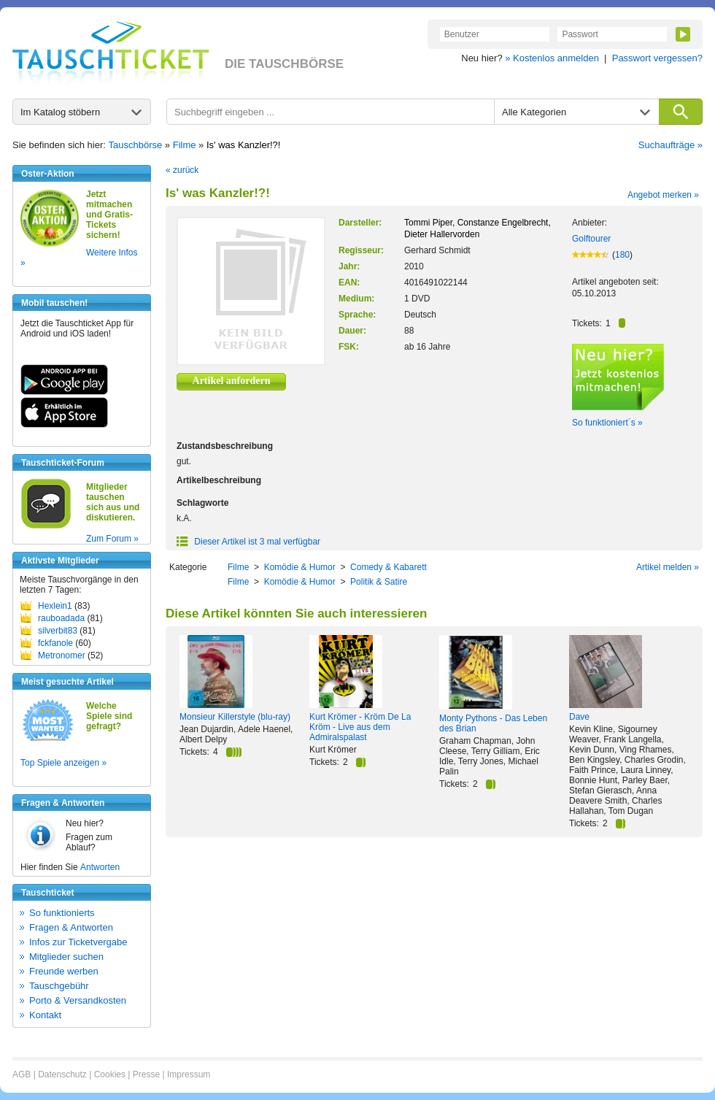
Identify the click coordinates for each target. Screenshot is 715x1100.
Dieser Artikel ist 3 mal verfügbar (248, 541)
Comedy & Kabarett (388, 567)
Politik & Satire (378, 582)
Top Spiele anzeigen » (63, 763)
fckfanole (55, 643)
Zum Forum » (112, 539)
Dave (579, 717)
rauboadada (61, 618)
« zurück (182, 170)
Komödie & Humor (300, 567)
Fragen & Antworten (71, 927)
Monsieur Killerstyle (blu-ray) (234, 717)
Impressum (188, 1074)
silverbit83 (57, 631)
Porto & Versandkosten (77, 1000)
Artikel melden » (667, 567)
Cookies (109, 1074)
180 (622, 255)
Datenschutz (62, 1074)
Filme (184, 144)
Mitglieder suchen (66, 956)
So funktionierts (62, 912)
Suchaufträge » (670, 144)
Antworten (100, 867)
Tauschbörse (136, 144)
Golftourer (591, 239)
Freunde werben (63, 971)
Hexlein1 (55, 606)
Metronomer (61, 655)
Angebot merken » (663, 195)
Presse (146, 1074)
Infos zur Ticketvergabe (78, 941)
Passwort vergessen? (657, 58)
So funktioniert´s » (607, 423)
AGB (21, 1074)
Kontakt (45, 1014)
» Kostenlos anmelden (552, 58)
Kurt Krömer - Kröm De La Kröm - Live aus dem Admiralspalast (360, 727)
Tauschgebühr (59, 985)
